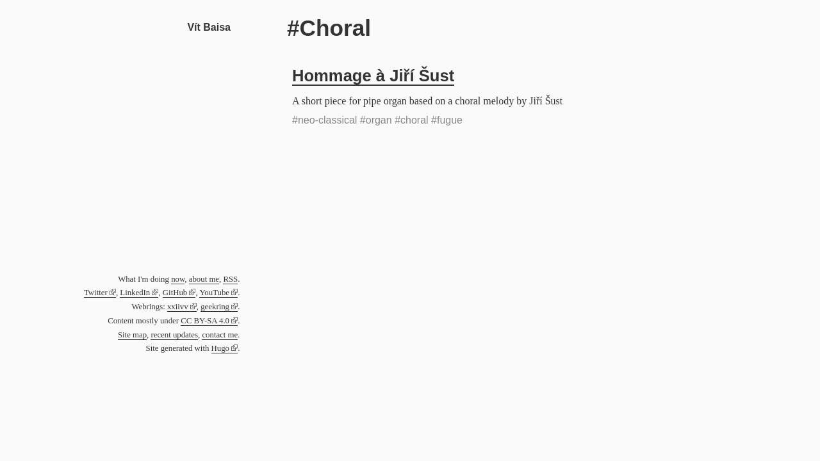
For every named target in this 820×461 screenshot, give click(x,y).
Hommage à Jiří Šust (373, 76)
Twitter (96, 292)
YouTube (214, 292)
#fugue (447, 120)
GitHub (175, 292)
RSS (230, 279)
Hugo (220, 348)
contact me (220, 334)
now (177, 279)
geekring (215, 306)
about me (204, 279)
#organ (376, 120)
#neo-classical (324, 120)
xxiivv (177, 306)
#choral (411, 120)
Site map (132, 334)
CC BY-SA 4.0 (205, 320)
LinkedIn (135, 292)
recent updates (174, 334)
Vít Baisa (209, 27)
